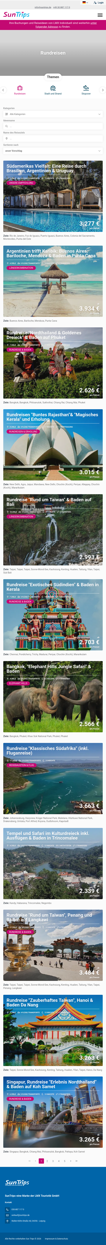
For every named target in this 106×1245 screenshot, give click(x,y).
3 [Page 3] (53, 1161)
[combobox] (53, 138)
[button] (3, 90)
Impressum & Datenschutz (56, 1239)
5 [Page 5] (64, 1161)
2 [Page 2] (47, 1161)
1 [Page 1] (41, 1161)
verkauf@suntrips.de (20, 1215)
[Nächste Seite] (70, 1161)
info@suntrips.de (43, 7)
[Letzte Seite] (76, 1161)
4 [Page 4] (59, 1161)
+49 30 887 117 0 (61, 7)
